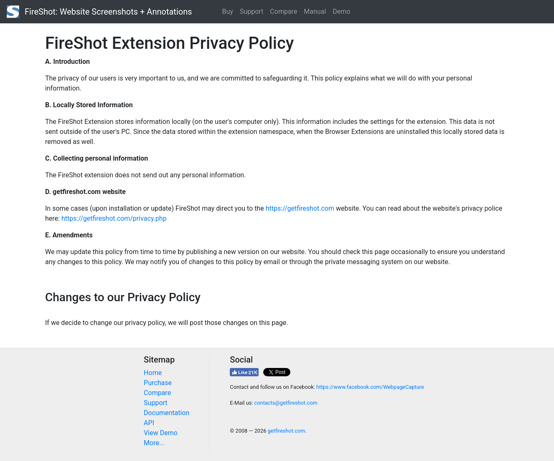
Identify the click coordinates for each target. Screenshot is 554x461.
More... (154, 443)
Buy (227, 11)
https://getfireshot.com (300, 208)
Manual (315, 11)
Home (153, 373)
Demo (341, 11)
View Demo (161, 433)
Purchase (158, 383)
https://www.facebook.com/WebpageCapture (370, 387)
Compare (283, 11)
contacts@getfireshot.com (286, 403)
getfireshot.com (286, 431)
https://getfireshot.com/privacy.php (114, 218)
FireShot (99, 11)
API (149, 423)
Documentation (166, 413)
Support (251, 11)
